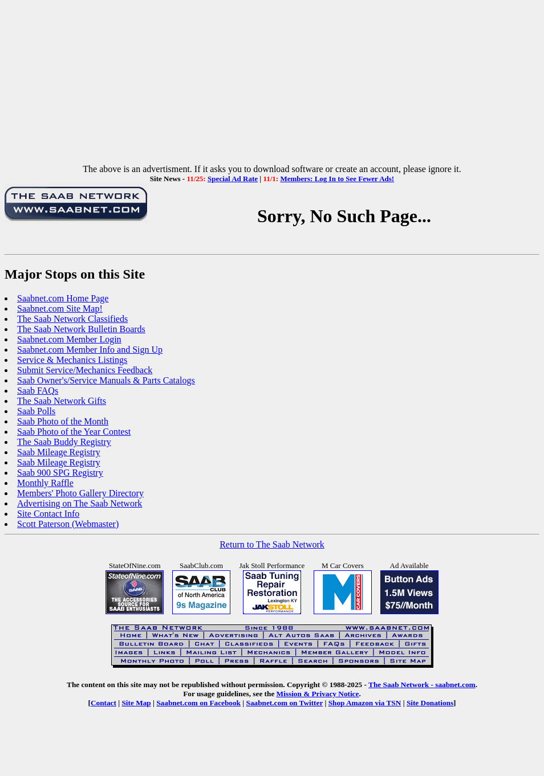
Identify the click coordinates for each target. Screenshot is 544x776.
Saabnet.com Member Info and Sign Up (90, 349)
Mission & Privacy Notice (318, 693)
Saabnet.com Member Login (69, 339)
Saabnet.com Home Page (62, 298)
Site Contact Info (48, 513)
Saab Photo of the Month (62, 421)
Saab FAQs (37, 390)
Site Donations (430, 703)
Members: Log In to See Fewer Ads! (337, 178)
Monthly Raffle (45, 483)
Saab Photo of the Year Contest (74, 431)
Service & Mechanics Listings (72, 360)
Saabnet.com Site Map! (60, 308)
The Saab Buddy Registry (64, 442)
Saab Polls (36, 411)
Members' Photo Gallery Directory (80, 493)
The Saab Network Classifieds (72, 319)
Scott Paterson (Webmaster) (68, 524)
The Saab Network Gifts (61, 401)
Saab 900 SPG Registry (60, 472)
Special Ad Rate (233, 178)
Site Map (136, 703)
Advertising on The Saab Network (79, 503)
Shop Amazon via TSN (364, 703)
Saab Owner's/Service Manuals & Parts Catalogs (106, 380)
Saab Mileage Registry (58, 452)
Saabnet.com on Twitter (284, 703)
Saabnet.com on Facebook (198, 703)
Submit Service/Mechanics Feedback (84, 370)
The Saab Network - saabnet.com (422, 684)
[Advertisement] (272, 84)
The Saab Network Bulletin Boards (81, 329)
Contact (103, 703)
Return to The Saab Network (272, 544)
